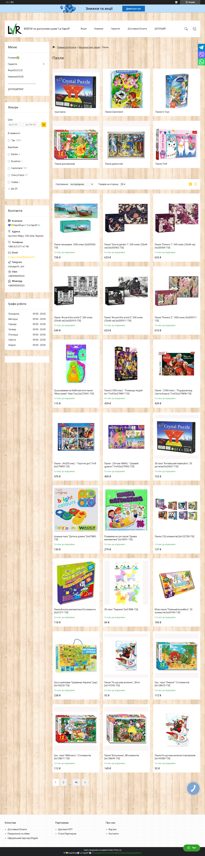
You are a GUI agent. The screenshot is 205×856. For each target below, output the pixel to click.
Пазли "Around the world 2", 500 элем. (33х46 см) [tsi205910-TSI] (73, 319)
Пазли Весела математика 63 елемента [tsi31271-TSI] (75, 611)
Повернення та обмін (19, 833)
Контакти (113, 833)
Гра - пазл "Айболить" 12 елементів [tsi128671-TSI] (72, 757)
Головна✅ (13, 57)
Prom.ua (117, 850)
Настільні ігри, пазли (89, 47)
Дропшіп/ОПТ (65, 829)
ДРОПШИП (160, 28)
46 (76, 782)
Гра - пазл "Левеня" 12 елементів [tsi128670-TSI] (172, 684)
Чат (191, 847)
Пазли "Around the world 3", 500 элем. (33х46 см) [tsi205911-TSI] (123, 319)
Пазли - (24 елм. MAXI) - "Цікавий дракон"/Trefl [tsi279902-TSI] (121, 465)
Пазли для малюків (65, 164)
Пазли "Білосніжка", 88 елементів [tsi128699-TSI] (121, 757)
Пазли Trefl (161, 164)
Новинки (98, 28)
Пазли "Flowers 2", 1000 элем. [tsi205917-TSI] (176, 319)
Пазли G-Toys (162, 112)
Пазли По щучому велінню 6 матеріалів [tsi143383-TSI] (175, 757)
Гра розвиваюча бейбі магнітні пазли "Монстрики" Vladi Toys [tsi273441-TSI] (74, 392)
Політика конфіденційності (129, 853)
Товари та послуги (66, 47)
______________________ (22, 83)
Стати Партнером (67, 833)
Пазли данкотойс (114, 164)
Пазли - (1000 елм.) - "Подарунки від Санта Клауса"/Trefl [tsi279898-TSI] (173, 392)
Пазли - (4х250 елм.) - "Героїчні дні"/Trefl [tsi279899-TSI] (75, 465)
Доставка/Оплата (137, 28)
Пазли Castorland (114, 112)
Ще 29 (14, 188)
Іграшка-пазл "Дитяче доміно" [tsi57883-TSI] (75, 538)
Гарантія (115, 28)
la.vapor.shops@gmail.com (21, 257)
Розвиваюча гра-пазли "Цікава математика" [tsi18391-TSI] (120, 538)
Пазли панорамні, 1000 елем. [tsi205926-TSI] (75, 246)
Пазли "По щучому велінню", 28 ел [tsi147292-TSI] (122, 684)
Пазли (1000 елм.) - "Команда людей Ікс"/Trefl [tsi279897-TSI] (123, 392)
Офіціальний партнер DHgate (23, 838)
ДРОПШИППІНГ (16, 89)
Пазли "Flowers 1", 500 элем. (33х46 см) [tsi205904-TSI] (175, 246)
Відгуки (112, 829)
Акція (84, 28)
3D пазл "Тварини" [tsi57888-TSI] (121, 609)
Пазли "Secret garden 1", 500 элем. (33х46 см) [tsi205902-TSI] (125, 246)
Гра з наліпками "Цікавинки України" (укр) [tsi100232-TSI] (75, 684)
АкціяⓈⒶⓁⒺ (15, 70)
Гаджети (12, 64)
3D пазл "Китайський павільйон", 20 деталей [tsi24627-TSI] (173, 465)
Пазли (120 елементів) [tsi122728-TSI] (174, 536)
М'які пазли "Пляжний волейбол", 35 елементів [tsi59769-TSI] (173, 611)
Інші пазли (60, 112)
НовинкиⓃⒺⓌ (16, 76)
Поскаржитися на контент (104, 853)
